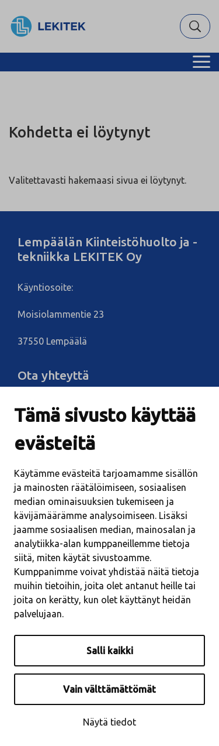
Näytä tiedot (109, 722)
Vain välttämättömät (109, 689)
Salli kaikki (109, 650)
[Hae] (195, 26)
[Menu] (201, 62)
